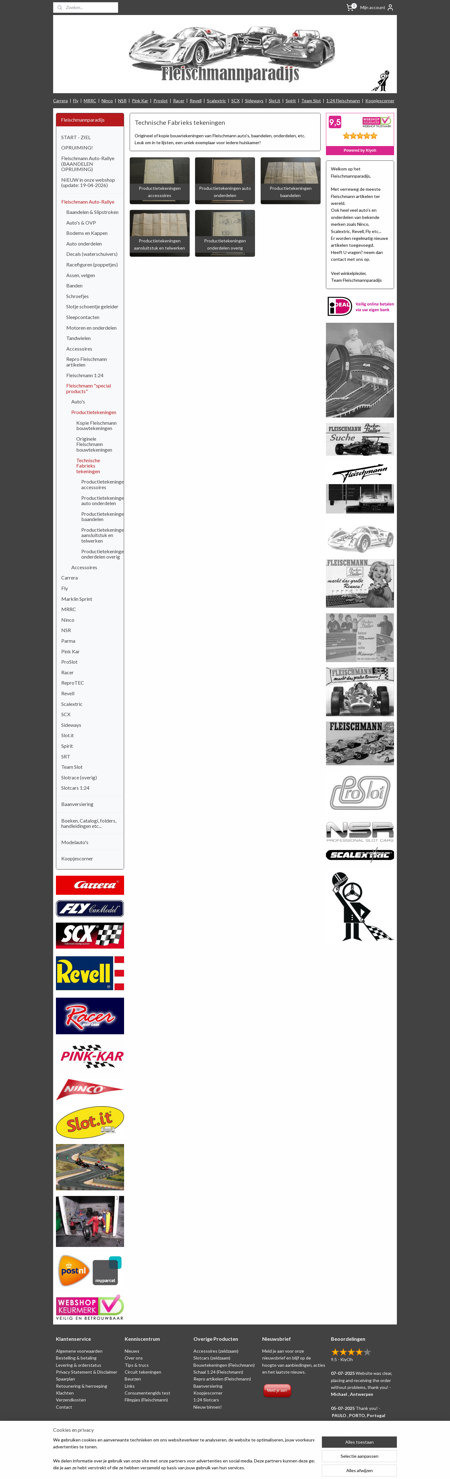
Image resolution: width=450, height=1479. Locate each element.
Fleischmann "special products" (88, 388)
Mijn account (377, 7)
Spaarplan (65, 1378)
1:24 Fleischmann (343, 100)
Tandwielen (78, 338)
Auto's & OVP (81, 222)
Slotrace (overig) (79, 777)
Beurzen (133, 1378)
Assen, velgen (80, 275)
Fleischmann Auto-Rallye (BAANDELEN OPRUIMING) (87, 163)
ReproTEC (72, 683)
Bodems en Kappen (87, 233)
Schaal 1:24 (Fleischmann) (218, 1372)
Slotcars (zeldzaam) (211, 1357)
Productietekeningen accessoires (102, 484)
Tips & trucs (137, 1365)
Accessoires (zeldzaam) (215, 1351)
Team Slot (311, 100)
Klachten (65, 1392)
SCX (235, 100)
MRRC (90, 100)
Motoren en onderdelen (91, 328)
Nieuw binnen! (207, 1407)
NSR (122, 100)
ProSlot (69, 662)
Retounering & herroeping (81, 1386)
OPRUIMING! (77, 147)
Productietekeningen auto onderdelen (102, 500)
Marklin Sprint (76, 599)
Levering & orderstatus (78, 1365)
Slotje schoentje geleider (92, 306)
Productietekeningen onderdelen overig (102, 554)
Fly (75, 100)
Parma (68, 641)
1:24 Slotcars (206, 1399)
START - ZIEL (76, 137)
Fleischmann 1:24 (84, 375)
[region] (183, 1454)
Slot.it (274, 100)
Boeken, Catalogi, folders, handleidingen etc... (88, 823)
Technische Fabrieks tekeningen (88, 465)
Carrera (60, 100)
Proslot (160, 100)
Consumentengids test (147, 1392)
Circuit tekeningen (143, 1372)
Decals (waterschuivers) (92, 254)
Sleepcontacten (82, 317)
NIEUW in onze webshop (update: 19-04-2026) (88, 182)
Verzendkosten (71, 1399)
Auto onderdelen (84, 243)
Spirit (291, 100)
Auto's (78, 401)
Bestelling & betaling (76, 1357)
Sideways (254, 100)
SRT (65, 756)
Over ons (134, 1357)
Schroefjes (77, 296)
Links (130, 1386)
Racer (178, 100)
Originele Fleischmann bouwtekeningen (94, 444)
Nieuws (132, 1351)
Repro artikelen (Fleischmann (221, 1378)
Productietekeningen (93, 412)
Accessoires (79, 349)
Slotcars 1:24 (75, 788)
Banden (74, 285)
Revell (196, 100)
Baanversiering (77, 804)
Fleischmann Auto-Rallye (87, 202)
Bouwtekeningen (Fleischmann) (224, 1365)
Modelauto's (74, 842)
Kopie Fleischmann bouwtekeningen (96, 425)
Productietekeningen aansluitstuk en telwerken (102, 535)
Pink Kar (140, 100)
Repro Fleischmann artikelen (86, 361)
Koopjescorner (379, 100)
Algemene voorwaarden (79, 1351)
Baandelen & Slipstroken (92, 212)
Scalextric (216, 100)
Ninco (107, 100)
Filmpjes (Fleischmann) (146, 1399)
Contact (64, 1407)
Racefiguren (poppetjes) (92, 264)
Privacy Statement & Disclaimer (86, 1372)
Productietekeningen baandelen (102, 516)
